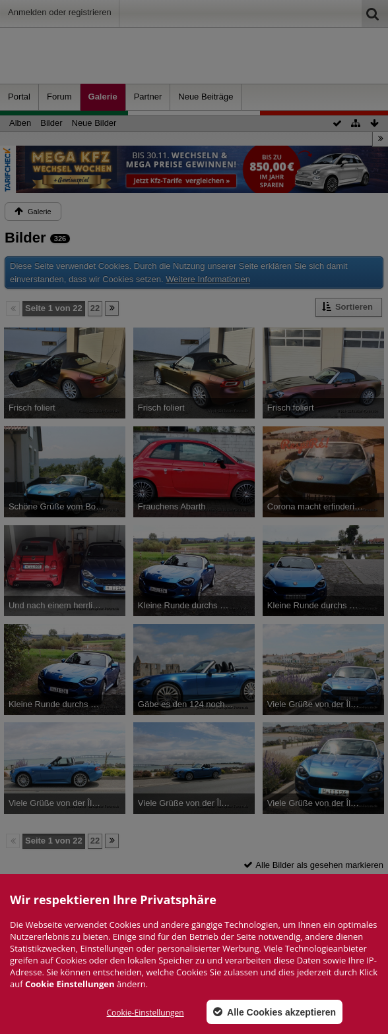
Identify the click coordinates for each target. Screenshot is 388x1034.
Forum (59, 96)
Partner (148, 96)
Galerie (102, 96)
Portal (19, 96)
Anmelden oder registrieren (60, 12)
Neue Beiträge (205, 96)
